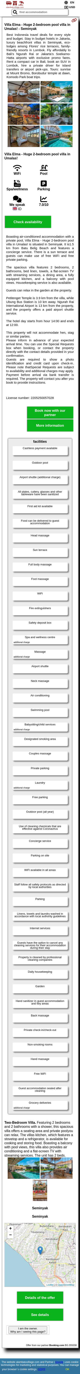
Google (59, 1362)
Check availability (27, 222)
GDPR (41, 1369)
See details (40, 1315)
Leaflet (50, 1285)
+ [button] (10, 1229)
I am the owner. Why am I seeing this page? (27, 1330)
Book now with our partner (50, 412)
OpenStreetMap (66, 1285)
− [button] (10, 1235)
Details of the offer (40, 1298)
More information (50, 425)
